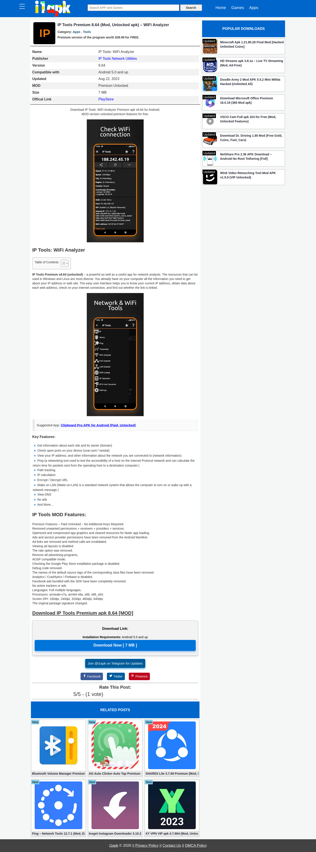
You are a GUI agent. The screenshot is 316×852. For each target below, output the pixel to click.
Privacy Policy (147, 845)
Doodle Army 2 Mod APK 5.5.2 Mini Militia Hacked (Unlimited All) (250, 82)
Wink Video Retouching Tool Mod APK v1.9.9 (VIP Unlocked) (248, 175)
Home (220, 7)
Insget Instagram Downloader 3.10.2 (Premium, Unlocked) (115, 833)
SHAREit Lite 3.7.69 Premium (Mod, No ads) (171, 773)
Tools (87, 32)
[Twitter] (116, 676)
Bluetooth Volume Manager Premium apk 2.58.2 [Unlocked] (58, 773)
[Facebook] (92, 676)
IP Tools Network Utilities (118, 58)
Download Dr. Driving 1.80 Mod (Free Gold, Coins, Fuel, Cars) (251, 138)
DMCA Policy (196, 845)
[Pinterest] (139, 676)
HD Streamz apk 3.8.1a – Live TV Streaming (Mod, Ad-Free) (251, 63)
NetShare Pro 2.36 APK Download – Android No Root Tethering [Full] (246, 156)
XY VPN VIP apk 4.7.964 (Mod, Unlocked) (171, 833)
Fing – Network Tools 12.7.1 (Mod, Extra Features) (58, 833)
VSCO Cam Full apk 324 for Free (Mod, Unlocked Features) (248, 119)
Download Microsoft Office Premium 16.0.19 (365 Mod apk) (246, 100)
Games (237, 7)
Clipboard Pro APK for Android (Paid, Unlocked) (98, 425)
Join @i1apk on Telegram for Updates (115, 663)
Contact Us (172, 845)
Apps (253, 7)
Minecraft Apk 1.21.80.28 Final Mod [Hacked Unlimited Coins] (252, 44)
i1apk (113, 845)
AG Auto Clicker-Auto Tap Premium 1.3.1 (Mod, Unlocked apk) (115, 773)
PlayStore (106, 99)
